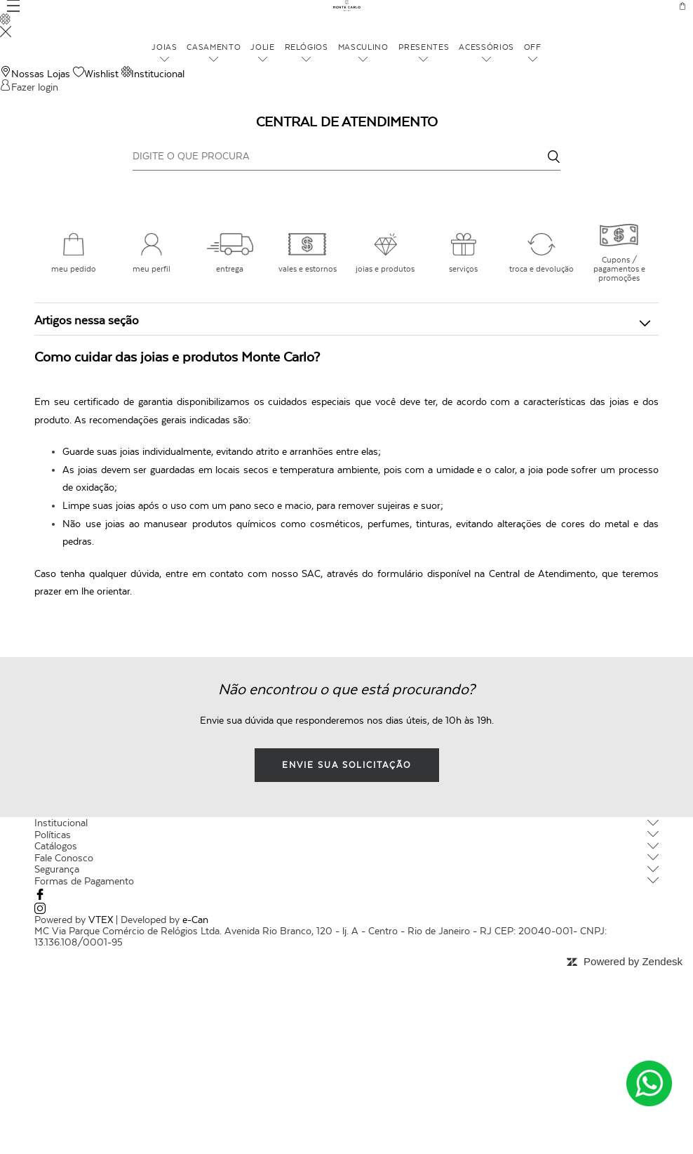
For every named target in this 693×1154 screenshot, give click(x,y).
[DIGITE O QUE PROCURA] (346, 156)
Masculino (363, 46)
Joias (176, 46)
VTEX (100, 919)
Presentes (419, 46)
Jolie (268, 46)
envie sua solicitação (346, 765)
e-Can (195, 919)
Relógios (309, 46)
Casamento (222, 46)
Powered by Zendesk (633, 961)
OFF (520, 46)
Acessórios (478, 46)
